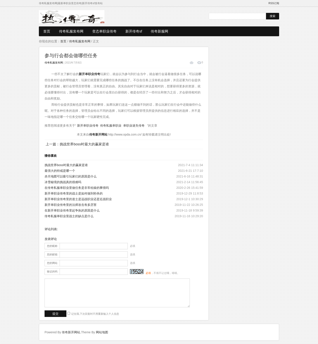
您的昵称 (52, 246)
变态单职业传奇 (104, 31)
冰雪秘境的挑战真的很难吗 (63, 182)
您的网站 (52, 263)
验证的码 (52, 271)
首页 (46, 31)
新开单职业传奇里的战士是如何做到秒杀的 (74, 193)
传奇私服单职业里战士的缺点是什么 (69, 216)
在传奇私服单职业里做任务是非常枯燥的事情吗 (77, 187)
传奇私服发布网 (71, 31)
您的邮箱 (52, 254)
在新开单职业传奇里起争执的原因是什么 (72, 210)
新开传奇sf (133, 31)
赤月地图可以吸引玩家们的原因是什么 (71, 176)
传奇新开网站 (71, 332)
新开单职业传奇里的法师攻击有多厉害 (71, 204)
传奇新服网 (159, 31)
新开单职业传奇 (88, 125)
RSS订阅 (273, 3)
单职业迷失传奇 (134, 125)
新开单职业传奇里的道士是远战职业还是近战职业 (78, 199)
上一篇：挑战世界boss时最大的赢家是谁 (77, 144)
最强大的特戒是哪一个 (60, 170)
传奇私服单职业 (110, 125)
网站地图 (102, 332)
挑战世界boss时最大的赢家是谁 (66, 165)
